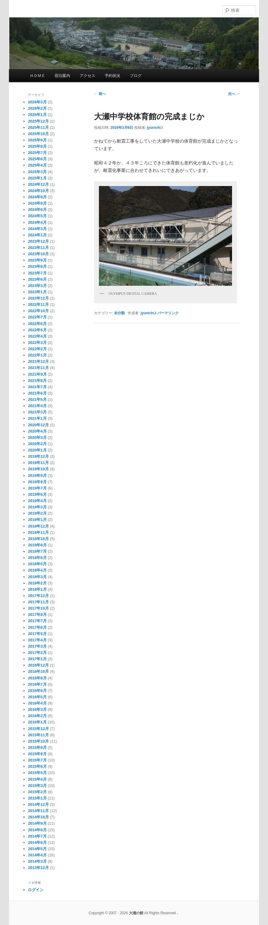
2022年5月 (37, 330)
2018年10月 (38, 538)
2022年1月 (37, 355)
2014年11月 (38, 810)
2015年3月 (37, 785)
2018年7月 (37, 551)
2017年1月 (37, 659)
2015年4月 (37, 779)
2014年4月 (37, 855)
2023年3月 (37, 285)
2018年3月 (37, 577)
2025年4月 (37, 165)
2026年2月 (37, 108)
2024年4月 (37, 222)
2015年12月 (38, 728)
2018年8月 (37, 545)
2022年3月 (37, 342)
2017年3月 (37, 646)
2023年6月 (37, 279)
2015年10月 (38, 741)
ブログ (135, 75)
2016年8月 (37, 678)
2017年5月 (37, 633)
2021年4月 (37, 405)
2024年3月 (37, 228)
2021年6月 (37, 393)
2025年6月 (37, 159)
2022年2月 (37, 349)
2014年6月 (37, 842)
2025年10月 (38, 134)
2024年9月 (37, 197)
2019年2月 (37, 513)
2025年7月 (37, 152)
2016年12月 (38, 665)
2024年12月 (38, 184)
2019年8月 (37, 482)
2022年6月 (37, 323)
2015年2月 (37, 792)
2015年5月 (37, 772)
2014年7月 (37, 836)
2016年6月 (37, 690)
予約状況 (112, 75)
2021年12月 (38, 361)
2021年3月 (37, 412)
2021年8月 (37, 380)
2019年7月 (37, 488)
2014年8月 (37, 830)
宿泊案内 (62, 75)
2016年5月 (37, 697)
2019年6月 (37, 494)
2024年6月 (37, 209)
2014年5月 (37, 849)
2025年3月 (37, 172)
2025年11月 (38, 127)
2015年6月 (37, 766)
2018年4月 (37, 570)
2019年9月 (37, 475)
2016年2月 (37, 716)
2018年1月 (37, 589)
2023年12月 (38, 241)
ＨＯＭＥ (37, 75)
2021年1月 (37, 418)
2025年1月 (37, 178)
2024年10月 (38, 190)
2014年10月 (38, 817)
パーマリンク (168, 313)
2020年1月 (37, 450)
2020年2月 (37, 444)
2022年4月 (37, 336)
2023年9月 (37, 260)
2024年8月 (37, 203)
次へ (234, 94)
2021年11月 (38, 367)
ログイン (35, 890)
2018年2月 (37, 583)
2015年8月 (37, 754)
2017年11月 (38, 602)
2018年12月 (38, 526)
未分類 (119, 313)
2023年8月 (37, 266)
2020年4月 (37, 431)
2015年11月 (38, 735)
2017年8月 (37, 614)
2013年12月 (38, 867)
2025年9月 (37, 140)
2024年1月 (37, 235)
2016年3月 (37, 709)
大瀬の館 (113, 9)
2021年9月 (37, 374)
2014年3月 (37, 861)
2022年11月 (38, 304)
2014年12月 (38, 804)
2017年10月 (38, 608)
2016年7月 (37, 684)
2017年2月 (37, 652)
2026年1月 (37, 114)
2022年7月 (37, 317)
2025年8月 (37, 146)
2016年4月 (37, 703)
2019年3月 (37, 507)
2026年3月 (37, 102)
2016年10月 (38, 671)
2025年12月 (38, 121)
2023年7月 (37, 273)
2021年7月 (37, 387)
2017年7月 (37, 621)
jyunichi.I (154, 128)
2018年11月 (38, 532)
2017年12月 (38, 595)
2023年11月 (38, 247)
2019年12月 (38, 456)
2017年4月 (37, 640)
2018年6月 (37, 557)
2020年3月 (37, 437)
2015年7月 (37, 760)
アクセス (87, 75)
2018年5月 (37, 564)
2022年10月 (38, 311)
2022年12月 (38, 298)
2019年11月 (38, 462)
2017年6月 (37, 627)
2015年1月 (37, 798)
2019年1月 (37, 519)
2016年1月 (37, 722)
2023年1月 (37, 292)
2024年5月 (37, 216)
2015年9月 (37, 747)
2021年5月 (37, 399)
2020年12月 (38, 425)
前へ (100, 94)
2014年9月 (37, 823)
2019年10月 (38, 469)
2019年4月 (37, 500)
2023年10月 (38, 254)
